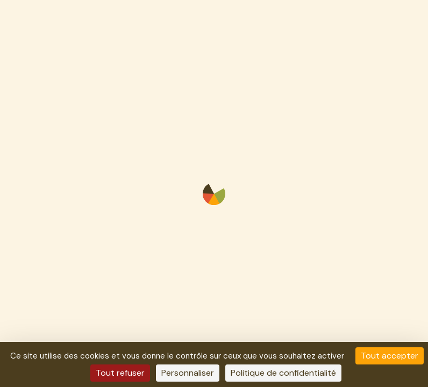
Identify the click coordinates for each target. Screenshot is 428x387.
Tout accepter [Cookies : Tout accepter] (389, 355)
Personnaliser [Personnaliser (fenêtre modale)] (187, 372)
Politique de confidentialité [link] (283, 372)
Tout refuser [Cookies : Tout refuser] (120, 372)
